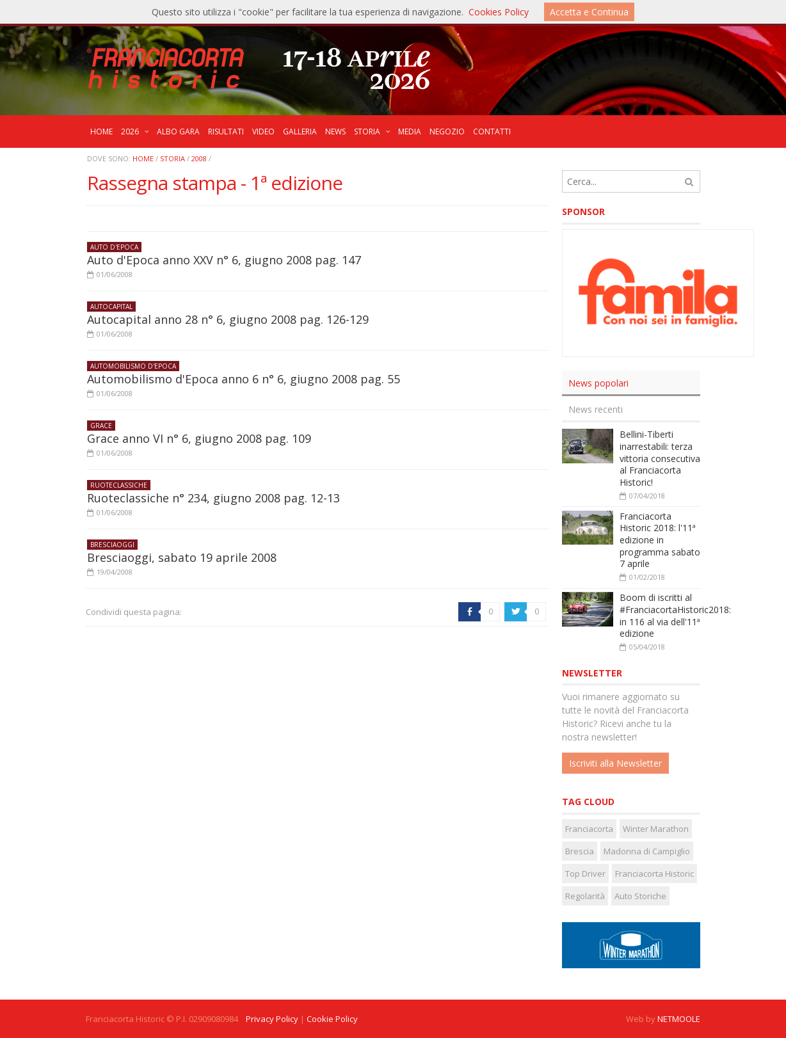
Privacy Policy (272, 1019)
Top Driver (585, 873)
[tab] (631, 384)
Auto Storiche (640, 896)
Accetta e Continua (589, 12)
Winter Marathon (656, 828)
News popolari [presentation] (598, 383)
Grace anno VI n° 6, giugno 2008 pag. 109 (199, 438)
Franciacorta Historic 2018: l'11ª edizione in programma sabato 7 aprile (660, 540)
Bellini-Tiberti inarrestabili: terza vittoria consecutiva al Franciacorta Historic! (660, 458)
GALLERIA (300, 131)
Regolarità (585, 896)
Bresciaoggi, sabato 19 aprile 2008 (182, 557)
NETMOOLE (678, 1019)
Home (143, 158)
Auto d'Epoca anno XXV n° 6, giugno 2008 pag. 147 (224, 259)
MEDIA (409, 131)
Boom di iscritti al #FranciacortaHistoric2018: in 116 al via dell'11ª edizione (675, 615)
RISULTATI (226, 131)
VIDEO (263, 131)
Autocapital (111, 306)
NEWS (335, 131)
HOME (101, 131)
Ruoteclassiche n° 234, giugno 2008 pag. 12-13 (213, 498)
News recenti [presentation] (595, 409)
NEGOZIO (447, 131)
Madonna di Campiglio (647, 851)
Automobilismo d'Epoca (133, 366)
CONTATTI (492, 131)
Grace (101, 425)
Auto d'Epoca (114, 247)
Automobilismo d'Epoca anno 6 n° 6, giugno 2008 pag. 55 (243, 379)
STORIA (172, 158)
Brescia (579, 851)
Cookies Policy (499, 12)
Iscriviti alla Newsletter (615, 763)
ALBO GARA (178, 131)
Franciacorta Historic (654, 873)
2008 (199, 158)
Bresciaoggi (112, 544)
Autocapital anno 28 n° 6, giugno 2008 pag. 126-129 (228, 319)
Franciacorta (589, 828)
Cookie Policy (332, 1019)
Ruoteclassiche (118, 485)
